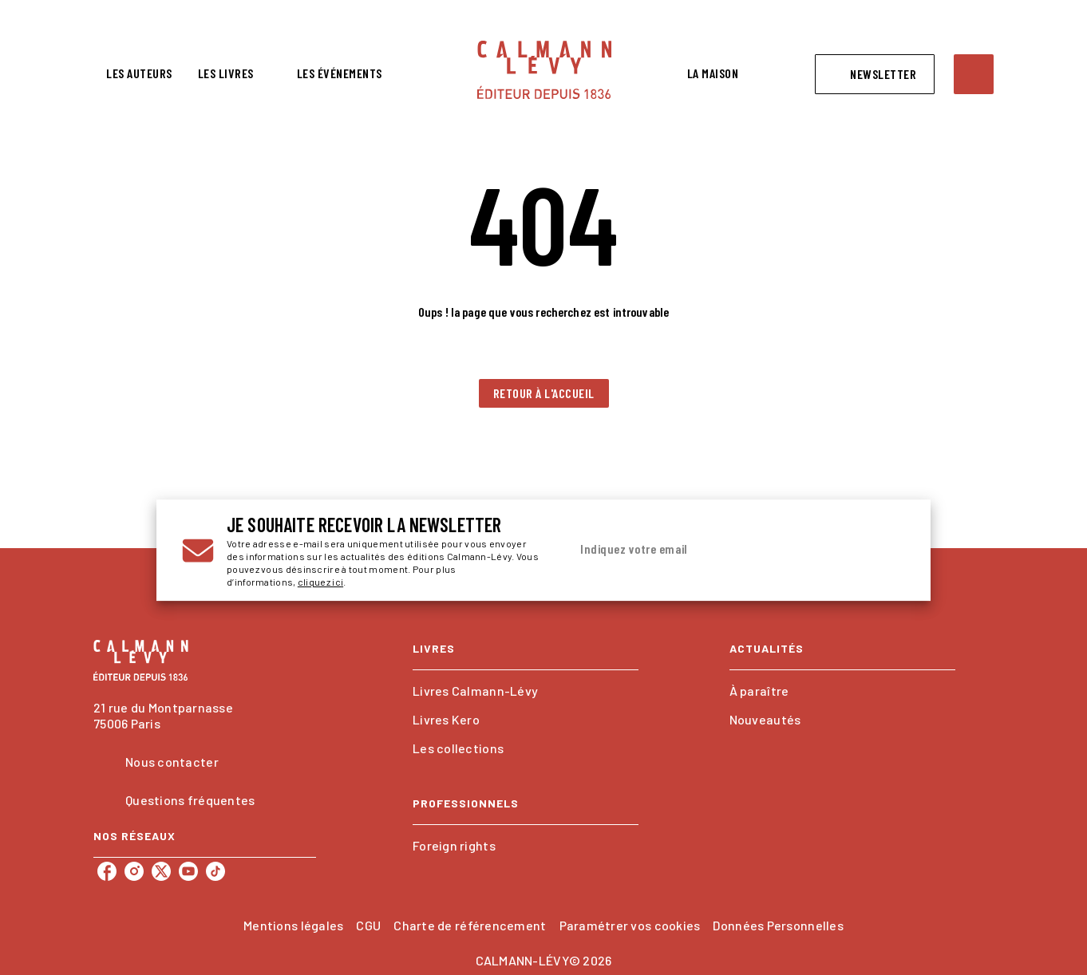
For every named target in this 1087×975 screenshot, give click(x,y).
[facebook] (107, 871)
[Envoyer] (886, 550)
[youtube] (188, 871)
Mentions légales (293, 925)
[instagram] (134, 871)
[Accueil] (544, 70)
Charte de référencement (469, 925)
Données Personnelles (778, 925)
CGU (368, 925)
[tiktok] (215, 871)
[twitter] (161, 871)
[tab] (139, 73)
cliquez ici (320, 581)
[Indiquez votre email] (717, 550)
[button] (875, 74)
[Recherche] (974, 74)
